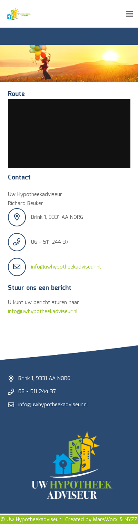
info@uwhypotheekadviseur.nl (66, 267)
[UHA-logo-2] (18, 14)
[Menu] (129, 13)
